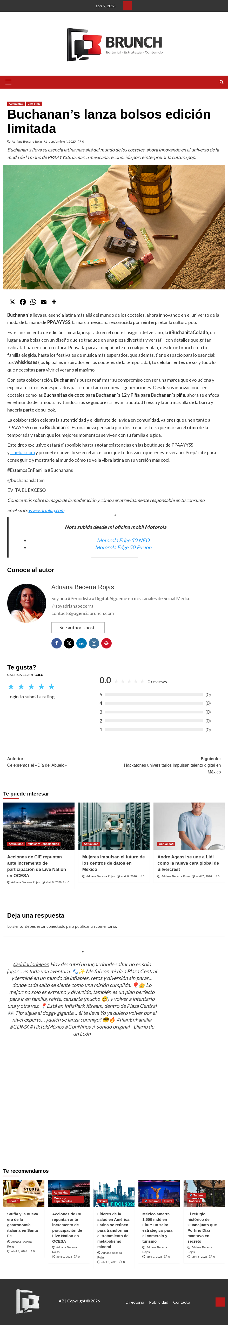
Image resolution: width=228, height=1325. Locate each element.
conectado (55, 926)
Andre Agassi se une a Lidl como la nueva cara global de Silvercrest (188, 863)
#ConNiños (78, 1026)
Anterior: (60, 763)
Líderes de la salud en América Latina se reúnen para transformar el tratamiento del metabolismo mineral (113, 1230)
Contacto (181, 1302)
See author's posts (78, 627)
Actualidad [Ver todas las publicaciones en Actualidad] (16, 103)
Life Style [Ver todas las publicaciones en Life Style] (34, 103)
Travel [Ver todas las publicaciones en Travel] (168, 1201)
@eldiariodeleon (31, 964)
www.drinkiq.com (46, 510)
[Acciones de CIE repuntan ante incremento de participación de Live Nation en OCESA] (39, 826)
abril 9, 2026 (54, 882)
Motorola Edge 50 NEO (123, 540)
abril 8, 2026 (129, 876)
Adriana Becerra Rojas (27, 141)
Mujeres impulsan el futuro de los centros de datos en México (113, 863)
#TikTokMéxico (47, 1026)
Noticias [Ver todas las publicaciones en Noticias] (194, 1201)
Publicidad (158, 1302)
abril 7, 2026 (204, 876)
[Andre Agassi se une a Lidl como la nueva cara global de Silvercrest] (189, 826)
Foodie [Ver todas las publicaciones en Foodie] (13, 1201)
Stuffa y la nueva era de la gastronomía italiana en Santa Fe (22, 1225)
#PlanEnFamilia (133, 1019)
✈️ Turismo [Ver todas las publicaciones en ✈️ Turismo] (151, 1201)
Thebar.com (22, 452)
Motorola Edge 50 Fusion (123, 547)
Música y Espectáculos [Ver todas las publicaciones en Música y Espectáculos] (43, 843)
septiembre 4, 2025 (62, 141)
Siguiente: (167, 766)
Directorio (134, 1302)
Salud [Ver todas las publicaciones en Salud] (103, 1201)
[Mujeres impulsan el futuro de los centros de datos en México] (114, 826)
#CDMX (19, 1026)
